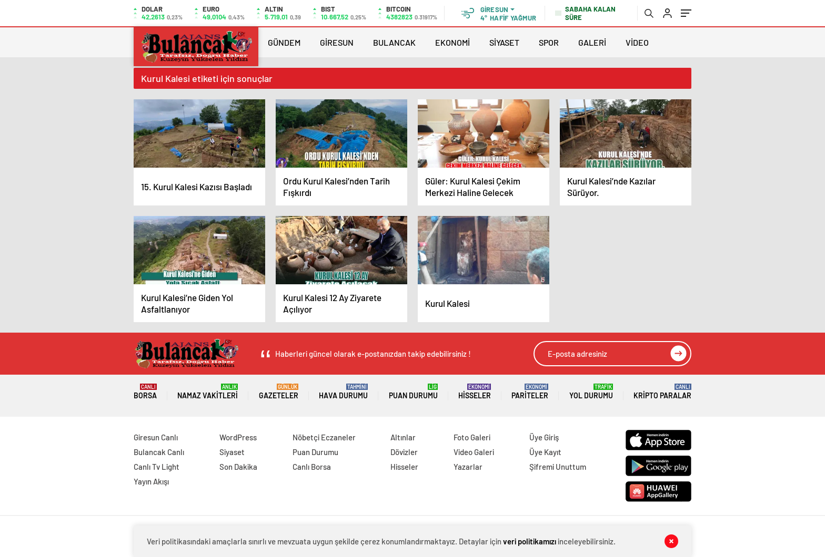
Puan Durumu (413, 392)
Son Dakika (238, 466)
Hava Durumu (343, 392)
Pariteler (529, 392)
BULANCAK (394, 42)
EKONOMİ (452, 42)
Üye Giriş (544, 437)
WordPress (238, 437)
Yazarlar (468, 466)
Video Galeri (474, 452)
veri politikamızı (529, 541)
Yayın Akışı (151, 481)
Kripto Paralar (662, 392)
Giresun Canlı (156, 437)
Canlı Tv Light (156, 466)
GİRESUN (337, 42)
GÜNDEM (284, 42)
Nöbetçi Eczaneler (324, 437)
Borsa (145, 392)
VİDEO (637, 42)
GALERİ (592, 42)
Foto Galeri (472, 437)
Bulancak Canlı (159, 452)
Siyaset (232, 452)
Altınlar (403, 437)
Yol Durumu (591, 392)
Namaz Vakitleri (207, 392)
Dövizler (404, 452)
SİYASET (504, 42)
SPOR (549, 42)
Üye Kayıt (545, 452)
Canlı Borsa (312, 466)
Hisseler (474, 392)
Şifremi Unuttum (557, 466)
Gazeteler (278, 392)
